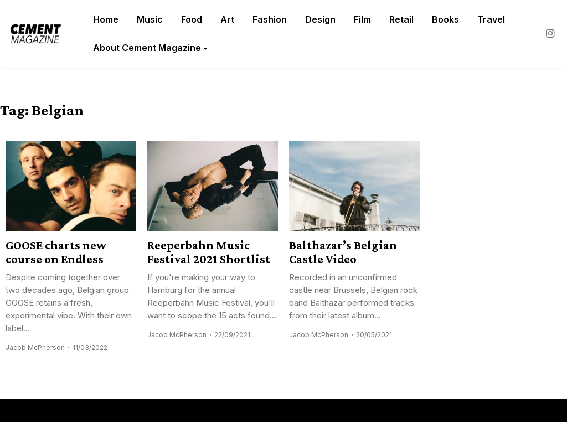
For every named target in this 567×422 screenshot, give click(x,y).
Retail (401, 19)
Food (191, 19)
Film (362, 19)
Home (105, 19)
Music (150, 19)
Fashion (269, 19)
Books (445, 19)
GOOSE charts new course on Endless (56, 252)
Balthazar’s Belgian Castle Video (343, 252)
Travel (491, 19)
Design (320, 19)
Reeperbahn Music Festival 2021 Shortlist (208, 252)
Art (227, 19)
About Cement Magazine (147, 47)
